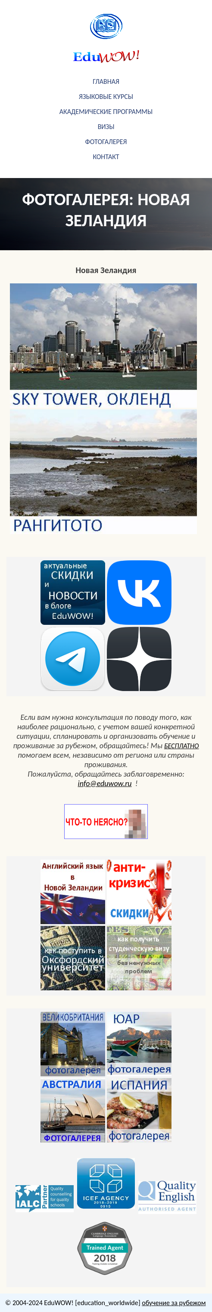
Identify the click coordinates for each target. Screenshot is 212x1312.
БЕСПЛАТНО (181, 746)
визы (106, 127)
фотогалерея (106, 142)
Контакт (106, 157)
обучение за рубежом (174, 1303)
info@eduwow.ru (105, 783)
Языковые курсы (106, 96)
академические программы (106, 112)
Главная (106, 81)
